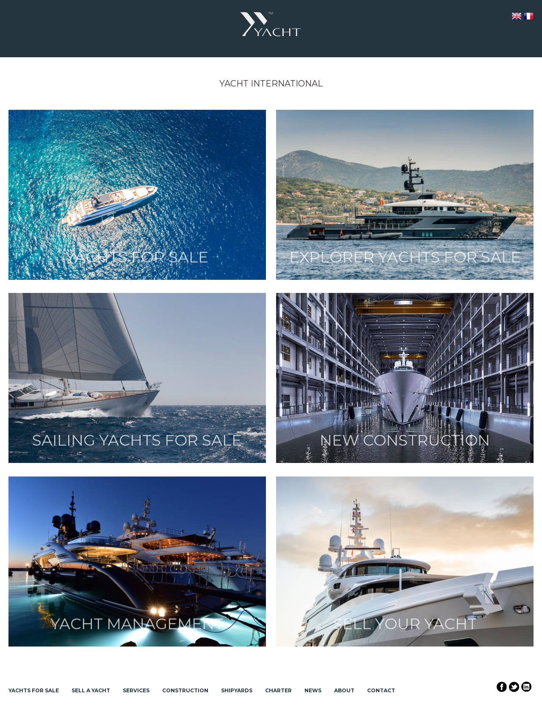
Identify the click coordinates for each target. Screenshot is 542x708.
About (344, 690)
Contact (381, 690)
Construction (185, 690)
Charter (278, 690)
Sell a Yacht (91, 690)
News (312, 690)
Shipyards (236, 690)
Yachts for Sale (33, 690)
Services (136, 690)
